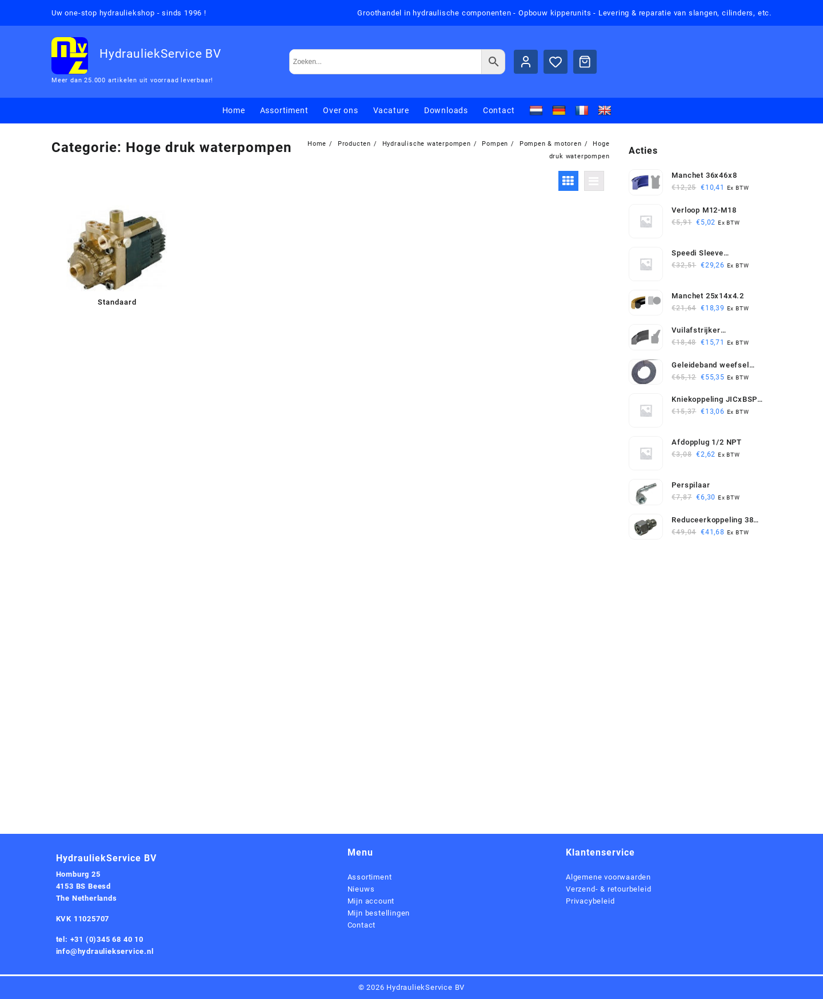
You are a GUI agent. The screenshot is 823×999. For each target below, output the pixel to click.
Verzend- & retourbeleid (608, 889)
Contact (361, 925)
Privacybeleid (590, 901)
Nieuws (361, 889)
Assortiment (369, 877)
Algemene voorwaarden (608, 877)
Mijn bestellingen (378, 913)
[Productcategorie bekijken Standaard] (117, 257)
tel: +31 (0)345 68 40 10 (99, 939)
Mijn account (371, 901)
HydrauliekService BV (160, 54)
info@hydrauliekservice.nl (105, 951)
